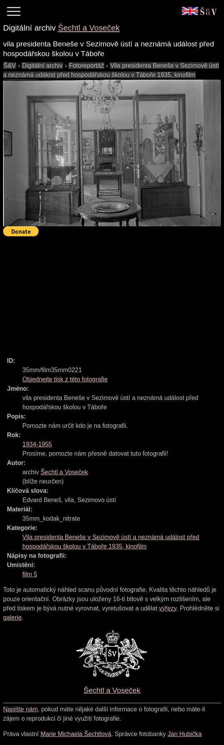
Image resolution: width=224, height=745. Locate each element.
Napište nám (20, 709)
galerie (12, 617)
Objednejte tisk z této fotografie (65, 379)
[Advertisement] (113, 293)
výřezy (167, 608)
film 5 (29, 574)
